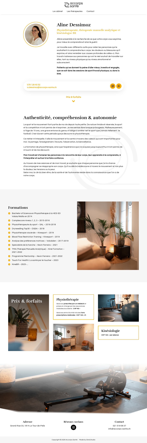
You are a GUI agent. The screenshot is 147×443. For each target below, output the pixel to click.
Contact (90, 11)
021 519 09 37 (119, 426)
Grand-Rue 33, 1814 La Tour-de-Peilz (27, 426)
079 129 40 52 (33, 85)
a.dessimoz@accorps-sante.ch (42, 87)
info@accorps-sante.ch (119, 429)
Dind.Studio (90, 440)
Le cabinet (58, 11)
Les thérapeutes (75, 11)
